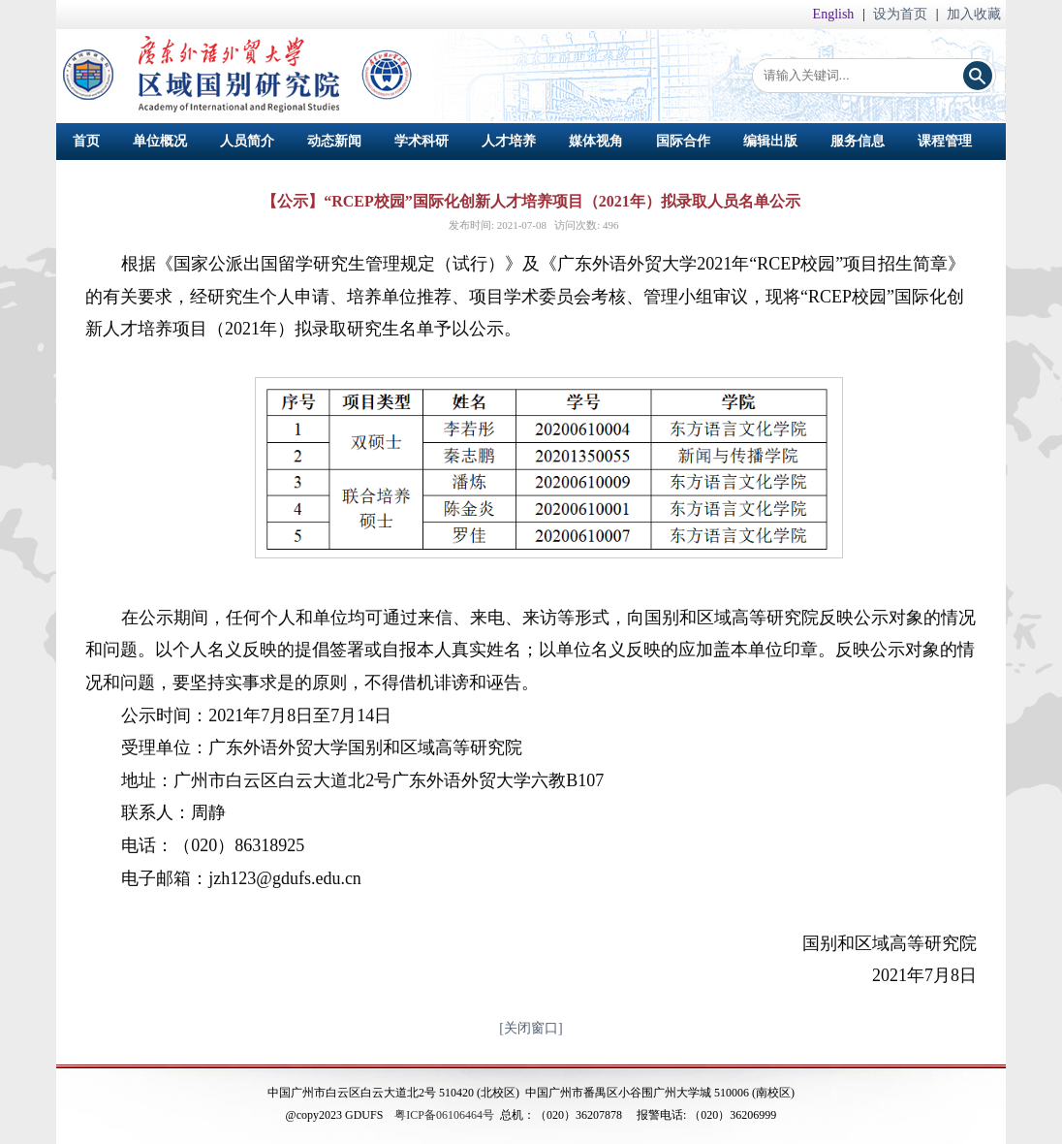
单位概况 (160, 141)
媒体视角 (596, 141)
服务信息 (857, 141)
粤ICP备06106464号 (444, 1115)
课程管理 (945, 141)
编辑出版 (770, 141)
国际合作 (683, 141)
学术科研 (421, 141)
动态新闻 (334, 141)
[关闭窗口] (530, 1028)
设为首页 (902, 14)
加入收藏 (974, 14)
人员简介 (247, 141)
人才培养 (509, 141)
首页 (86, 141)
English (835, 14)
